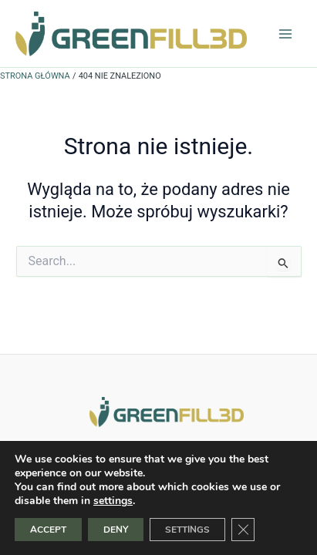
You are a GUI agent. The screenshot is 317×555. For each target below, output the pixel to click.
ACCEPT (48, 529)
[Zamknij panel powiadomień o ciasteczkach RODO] (243, 529)
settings (113, 501)
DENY (115, 529)
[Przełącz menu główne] (285, 34)
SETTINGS (187, 529)
